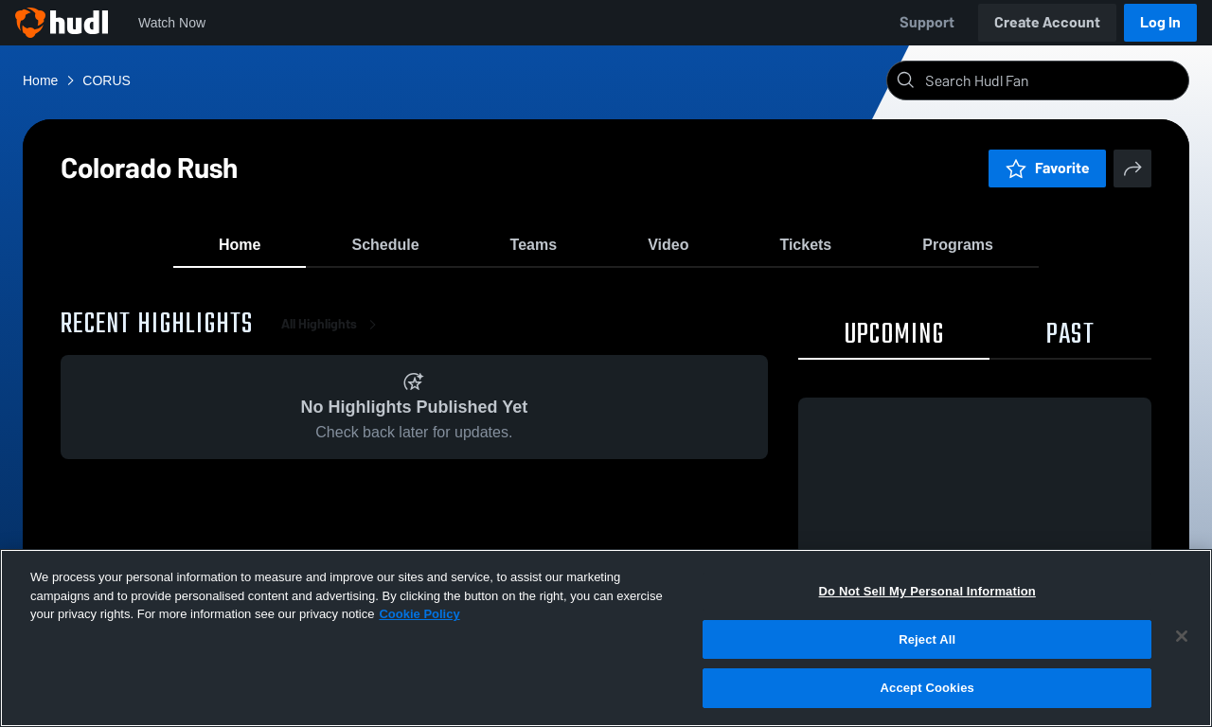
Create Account (1047, 22)
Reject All (927, 639)
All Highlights (332, 340)
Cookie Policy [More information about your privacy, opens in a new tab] (419, 614)
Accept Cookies (927, 688)
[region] (606, 638)
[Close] (1182, 636)
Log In (1160, 22)
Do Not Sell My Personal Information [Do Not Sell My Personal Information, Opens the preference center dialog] (927, 591)
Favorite (1047, 168)
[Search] (1053, 80)
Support (927, 22)
